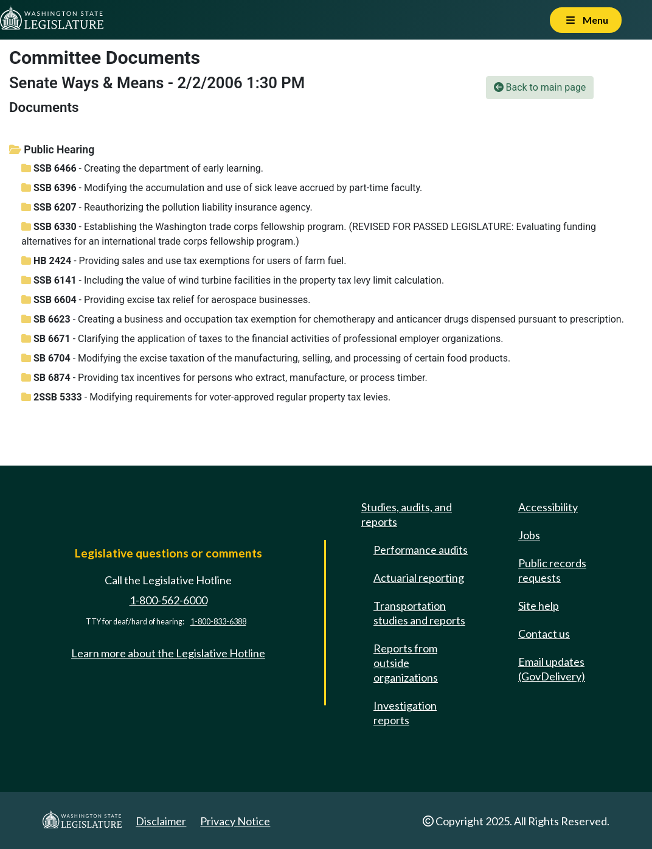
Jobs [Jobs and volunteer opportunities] (529, 535)
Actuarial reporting (418, 577)
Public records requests (552, 570)
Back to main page (540, 87)
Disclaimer (161, 821)
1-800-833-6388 (218, 621)
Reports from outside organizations (405, 662)
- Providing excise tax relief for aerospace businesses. (165, 300)
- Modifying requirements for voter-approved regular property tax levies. (205, 397)
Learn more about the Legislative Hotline (168, 653)
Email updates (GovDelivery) (551, 669)
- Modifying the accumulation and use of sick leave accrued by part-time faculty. (221, 188)
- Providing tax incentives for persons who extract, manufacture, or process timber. (224, 377)
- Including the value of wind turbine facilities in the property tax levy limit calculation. (232, 280)
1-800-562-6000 (168, 600)
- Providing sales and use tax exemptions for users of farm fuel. (183, 261)
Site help (538, 605)
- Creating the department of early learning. (142, 168)
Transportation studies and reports (419, 613)
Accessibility (548, 507)
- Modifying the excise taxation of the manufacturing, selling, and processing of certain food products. (265, 358)
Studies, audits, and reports (406, 514)
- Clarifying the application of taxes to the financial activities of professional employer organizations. (262, 338)
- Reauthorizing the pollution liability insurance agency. (167, 207)
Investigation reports (405, 713)
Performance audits (420, 549)
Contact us (544, 633)
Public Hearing (51, 150)
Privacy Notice (235, 821)
